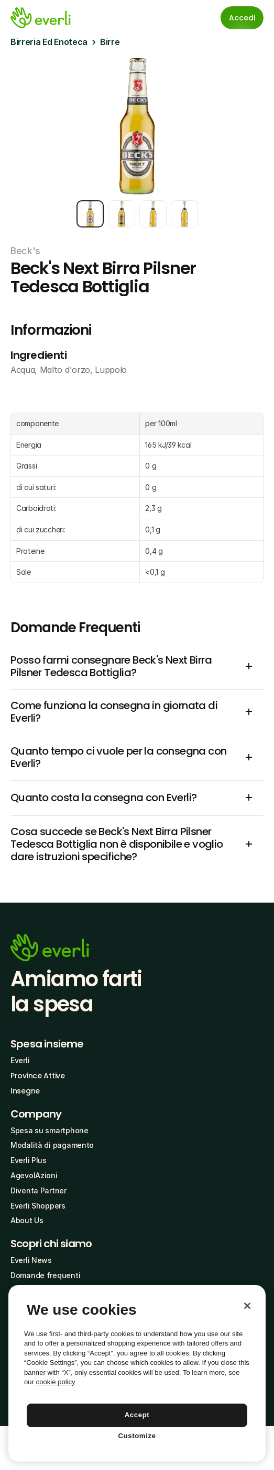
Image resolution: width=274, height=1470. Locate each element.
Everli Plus (28, 1160)
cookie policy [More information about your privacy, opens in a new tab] (55, 1382)
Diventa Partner (38, 1190)
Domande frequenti (45, 1275)
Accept (137, 1415)
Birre (109, 42)
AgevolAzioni (34, 1175)
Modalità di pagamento (52, 1145)
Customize (137, 1436)
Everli (19, 1060)
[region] (137, 1373)
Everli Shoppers (37, 1205)
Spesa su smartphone (49, 1130)
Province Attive (37, 1075)
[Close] (247, 1305)
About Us (26, 1220)
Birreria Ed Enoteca (48, 42)
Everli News (31, 1260)
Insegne (25, 1091)
